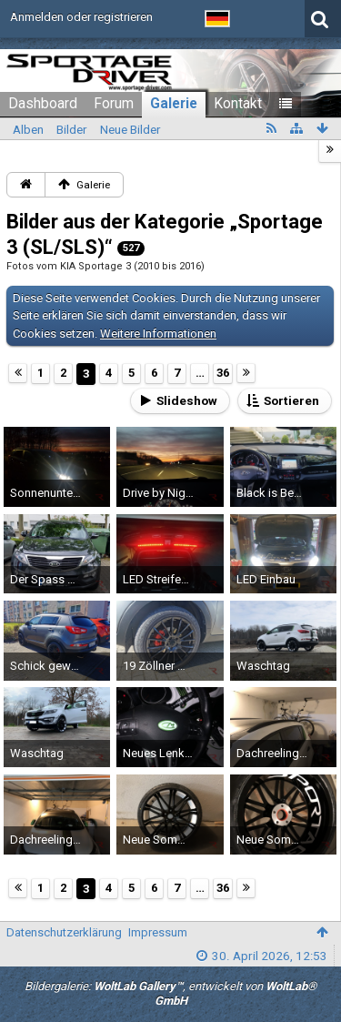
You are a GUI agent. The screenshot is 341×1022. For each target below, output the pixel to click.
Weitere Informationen (158, 333)
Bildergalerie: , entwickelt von (170, 993)
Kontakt (238, 104)
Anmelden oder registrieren (81, 17)
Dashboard (42, 104)
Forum (114, 104)
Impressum (157, 932)
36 (222, 372)
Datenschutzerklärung (64, 932)
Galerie (173, 104)
